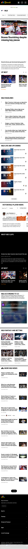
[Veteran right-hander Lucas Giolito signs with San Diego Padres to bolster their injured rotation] (23, 444)
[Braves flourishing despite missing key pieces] (14, 27)
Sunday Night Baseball (21, 15)
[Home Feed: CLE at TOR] (7, 151)
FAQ (21, 542)
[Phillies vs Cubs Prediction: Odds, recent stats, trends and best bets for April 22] (21, 336)
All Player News (23, 208)
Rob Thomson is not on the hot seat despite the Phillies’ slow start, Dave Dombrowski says (9, 467)
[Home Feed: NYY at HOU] (7, 167)
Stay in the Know (4, 500)
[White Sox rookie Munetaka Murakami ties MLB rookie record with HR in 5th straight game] (23, 386)
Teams (4, 15)
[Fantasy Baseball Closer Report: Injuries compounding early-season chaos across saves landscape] (7, 336)
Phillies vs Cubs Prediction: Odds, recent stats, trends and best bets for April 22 (20, 343)
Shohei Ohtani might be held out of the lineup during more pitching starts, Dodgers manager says (9, 421)
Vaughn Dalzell (8, 119)
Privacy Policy (20, 544)
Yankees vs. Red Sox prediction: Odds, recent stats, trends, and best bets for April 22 (7, 360)
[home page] (6, 2)
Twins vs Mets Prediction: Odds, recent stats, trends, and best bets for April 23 (15, 117)
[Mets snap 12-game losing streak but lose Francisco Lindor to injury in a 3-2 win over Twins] (23, 409)
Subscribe (4, 505)
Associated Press (8, 105)
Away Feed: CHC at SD (19, 189)
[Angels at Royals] (7, 183)
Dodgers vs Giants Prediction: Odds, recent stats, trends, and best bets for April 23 (15, 124)
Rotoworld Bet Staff (5, 363)
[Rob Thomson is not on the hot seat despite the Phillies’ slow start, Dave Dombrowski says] (23, 467)
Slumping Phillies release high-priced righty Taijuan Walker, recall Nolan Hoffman (14, 110)
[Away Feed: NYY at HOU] (7, 175)
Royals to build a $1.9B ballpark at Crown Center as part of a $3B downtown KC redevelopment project (9, 456)
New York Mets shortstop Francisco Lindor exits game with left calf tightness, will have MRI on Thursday (9, 432)
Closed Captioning (17, 542)
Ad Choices (3, 542)
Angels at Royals (18, 181)
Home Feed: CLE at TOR (19, 149)
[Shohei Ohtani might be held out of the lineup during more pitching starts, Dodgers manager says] (23, 421)
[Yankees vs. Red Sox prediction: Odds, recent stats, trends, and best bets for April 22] (7, 353)
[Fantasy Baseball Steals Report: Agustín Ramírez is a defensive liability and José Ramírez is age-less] (21, 353)
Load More (14, 490)
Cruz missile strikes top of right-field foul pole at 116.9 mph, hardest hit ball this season (15, 131)
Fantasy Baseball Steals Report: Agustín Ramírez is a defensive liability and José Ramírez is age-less (20, 360)
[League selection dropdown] (4, 208)
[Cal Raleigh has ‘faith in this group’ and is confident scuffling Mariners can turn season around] (23, 479)
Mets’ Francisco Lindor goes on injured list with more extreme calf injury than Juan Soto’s (16, 103)
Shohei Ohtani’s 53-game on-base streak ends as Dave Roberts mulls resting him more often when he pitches (9, 397)
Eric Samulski (3, 412)
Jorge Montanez (4, 346)
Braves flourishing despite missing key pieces (14, 38)
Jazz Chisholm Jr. (10, 213)
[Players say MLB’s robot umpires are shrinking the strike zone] (23, 374)
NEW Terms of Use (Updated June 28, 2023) (9, 544)
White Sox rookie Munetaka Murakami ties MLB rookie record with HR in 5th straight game (8, 386)
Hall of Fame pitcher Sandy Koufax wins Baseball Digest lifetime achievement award (15, 138)
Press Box (10, 543)
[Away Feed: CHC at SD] (7, 191)
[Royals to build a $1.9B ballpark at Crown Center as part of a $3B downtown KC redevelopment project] (23, 456)
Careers (11, 542)
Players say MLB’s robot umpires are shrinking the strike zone (9, 374)
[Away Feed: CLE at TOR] (7, 159)
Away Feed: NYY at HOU (19, 173)
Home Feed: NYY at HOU (19, 165)
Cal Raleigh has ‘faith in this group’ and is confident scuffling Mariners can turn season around (9, 479)
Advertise (7, 542)
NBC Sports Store (4, 543)
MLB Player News (11, 15)
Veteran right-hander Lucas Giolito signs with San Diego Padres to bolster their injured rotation (8, 444)
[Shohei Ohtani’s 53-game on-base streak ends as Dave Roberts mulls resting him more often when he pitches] (23, 397)
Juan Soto (8, 415)
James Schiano (17, 363)
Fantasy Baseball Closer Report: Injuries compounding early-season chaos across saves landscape (7, 343)
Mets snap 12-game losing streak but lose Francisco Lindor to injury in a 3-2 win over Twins (9, 409)
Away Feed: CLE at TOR (19, 157)
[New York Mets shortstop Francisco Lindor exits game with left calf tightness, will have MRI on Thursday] (23, 432)
